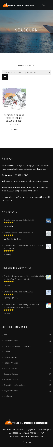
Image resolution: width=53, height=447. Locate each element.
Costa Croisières (11, 340)
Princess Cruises (11, 379)
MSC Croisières (10, 368)
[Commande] (26, 72)
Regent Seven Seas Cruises (16, 385)
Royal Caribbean (11, 390)
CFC (5, 335)
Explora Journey (10, 357)
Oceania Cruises (11, 374)
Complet (14, 129)
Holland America (11, 363)
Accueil (21, 65)
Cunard (7, 351)
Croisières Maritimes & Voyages (17, 346)
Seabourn (8, 396)
